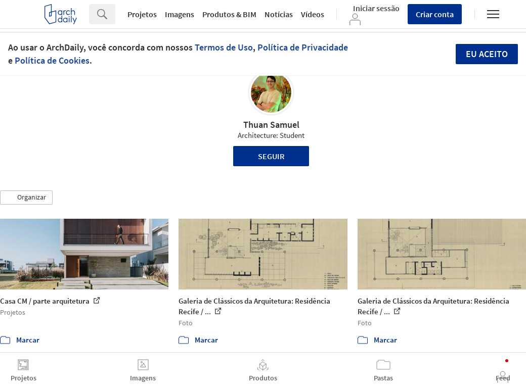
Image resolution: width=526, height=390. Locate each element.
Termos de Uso (224, 47)
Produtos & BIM (229, 14)
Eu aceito (487, 54)
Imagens (179, 14)
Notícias (279, 14)
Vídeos (312, 14)
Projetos (142, 14)
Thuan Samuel (271, 124)
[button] (26, 197)
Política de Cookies (52, 60)
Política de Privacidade (302, 47)
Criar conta (435, 14)
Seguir (271, 156)
